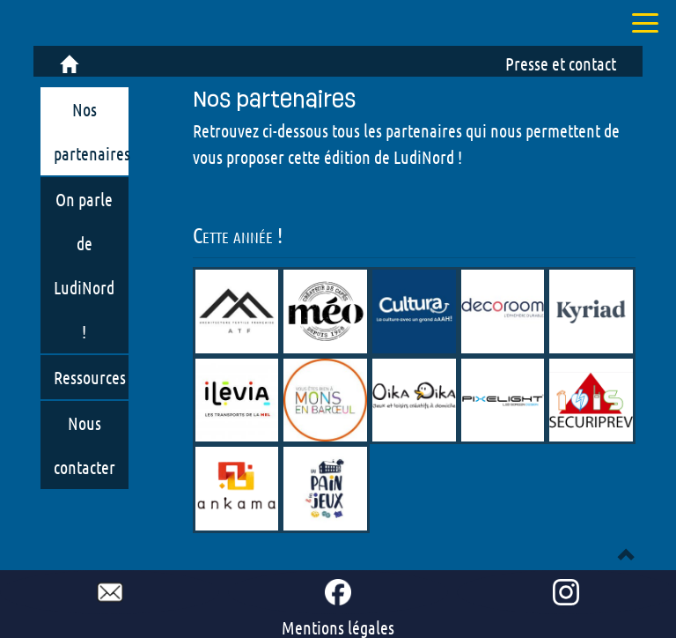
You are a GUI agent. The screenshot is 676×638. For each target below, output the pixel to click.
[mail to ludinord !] (109, 592)
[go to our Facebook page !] (337, 592)
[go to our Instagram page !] (566, 592)
